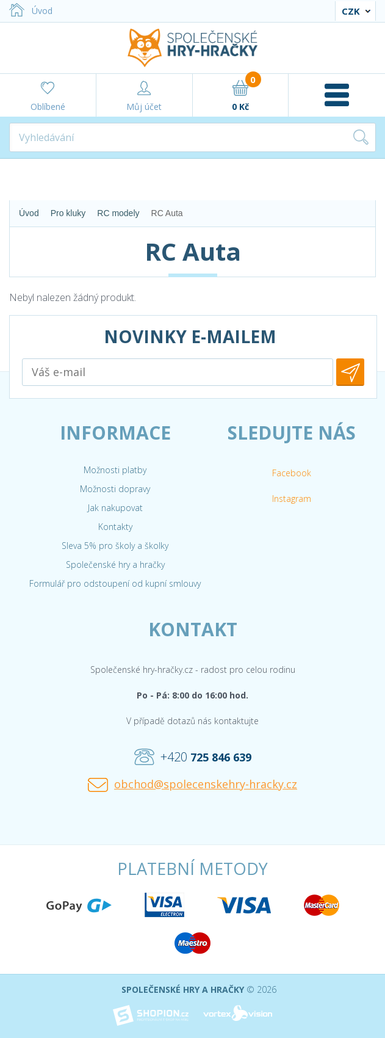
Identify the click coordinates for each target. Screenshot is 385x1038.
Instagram (291, 498)
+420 (192, 757)
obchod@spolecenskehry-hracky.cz (192, 785)
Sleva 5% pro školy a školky (115, 545)
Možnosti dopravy (115, 489)
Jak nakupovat (115, 508)
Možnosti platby (115, 470)
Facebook (291, 473)
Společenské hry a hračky (115, 564)
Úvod (30, 10)
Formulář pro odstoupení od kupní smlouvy (115, 583)
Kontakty (115, 526)
